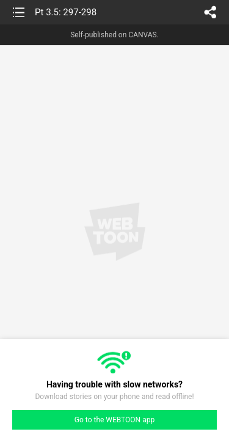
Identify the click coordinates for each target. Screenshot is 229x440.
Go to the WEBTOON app (114, 420)
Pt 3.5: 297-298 (65, 12)
